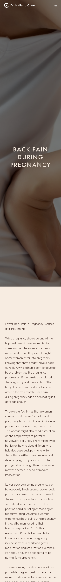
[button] (55, 6)
